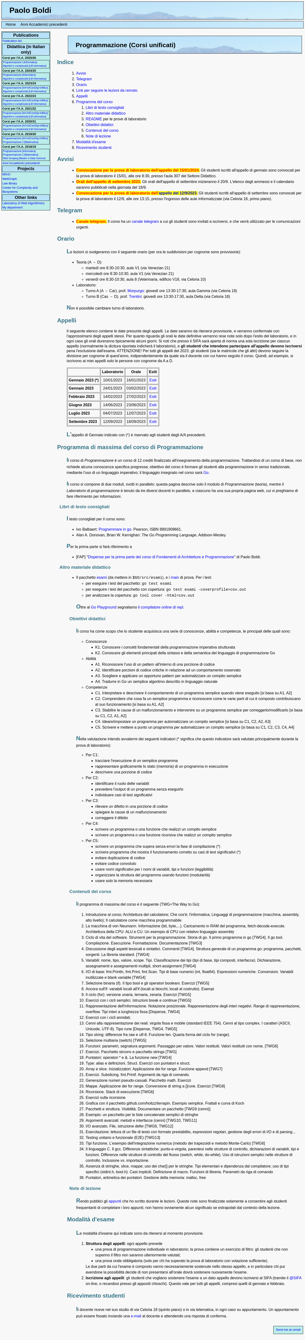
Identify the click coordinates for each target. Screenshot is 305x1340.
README (94, 119)
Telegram (84, 79)
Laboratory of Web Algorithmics (23, 203)
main (175, 577)
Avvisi (81, 73)
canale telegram (145, 221)
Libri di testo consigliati (105, 108)
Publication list (12, 41)
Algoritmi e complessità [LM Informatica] (24, 66)
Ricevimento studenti (94, 148)
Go (205, 473)
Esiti (153, 380)
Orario (81, 85)
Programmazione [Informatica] (19, 75)
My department (12, 207)
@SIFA (295, 1278)
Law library (9, 183)
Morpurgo (135, 291)
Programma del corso (94, 102)
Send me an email (288, 1329)
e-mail (136, 1316)
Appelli (82, 96)
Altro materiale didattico (106, 113)
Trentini (135, 296)
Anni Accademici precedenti (43, 24)
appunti (115, 1201)
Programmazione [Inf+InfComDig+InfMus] (25, 87)
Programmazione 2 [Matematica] (20, 142)
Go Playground (104, 607)
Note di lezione (98, 136)
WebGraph (9, 179)
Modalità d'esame (91, 142)
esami (102, 577)
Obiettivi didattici (100, 125)
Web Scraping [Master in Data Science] (24, 158)
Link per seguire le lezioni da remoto (106, 90)
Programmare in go (115, 529)
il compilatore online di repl (160, 607)
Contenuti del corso (102, 130)
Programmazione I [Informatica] (20, 62)
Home (10, 24)
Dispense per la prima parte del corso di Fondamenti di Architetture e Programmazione (161, 557)
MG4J (6, 174)
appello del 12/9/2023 (178, 193)
